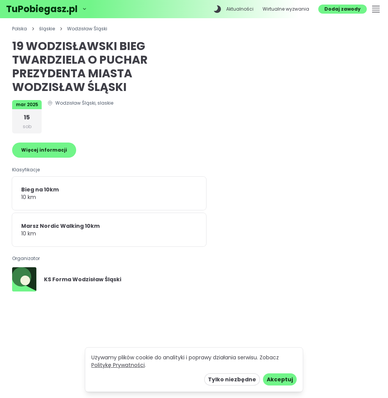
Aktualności (239, 9)
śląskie (47, 29)
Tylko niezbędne (232, 379)
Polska (19, 29)
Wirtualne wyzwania (286, 9)
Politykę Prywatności (118, 365)
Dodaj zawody (342, 9)
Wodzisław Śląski (87, 29)
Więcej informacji (44, 150)
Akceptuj (280, 379)
